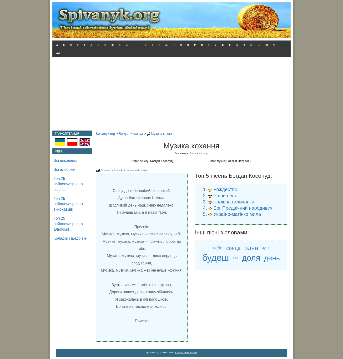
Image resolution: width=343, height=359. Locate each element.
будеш (215, 258)
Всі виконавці (65, 160)
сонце (233, 248)
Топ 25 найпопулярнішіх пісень (68, 184)
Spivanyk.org (105, 134)
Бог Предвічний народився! (243, 208)
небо (217, 248)
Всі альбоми (64, 169)
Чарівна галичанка (233, 201)
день (272, 258)
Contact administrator (186, 352)
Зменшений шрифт (137, 170)
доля (251, 257)
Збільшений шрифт (112, 170)
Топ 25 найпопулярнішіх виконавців (68, 204)
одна (251, 248)
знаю (235, 258)
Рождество (225, 189)
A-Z (58, 53)
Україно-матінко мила (237, 214)
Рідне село (225, 195)
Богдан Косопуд (131, 134)
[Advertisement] (171, 94)
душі (265, 248)
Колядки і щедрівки (70, 238)
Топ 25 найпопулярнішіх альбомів (68, 223)
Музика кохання (163, 134)
